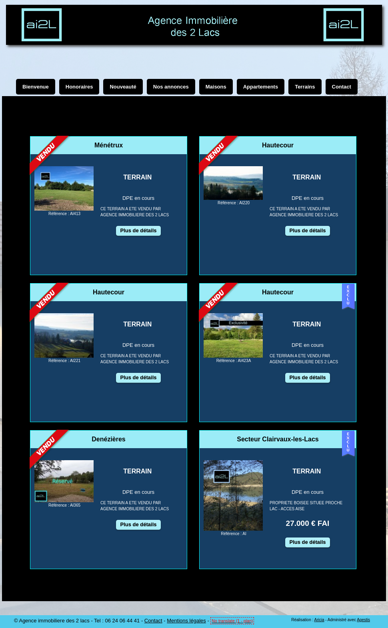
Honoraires (79, 87)
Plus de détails (138, 230)
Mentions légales (186, 621)
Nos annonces (171, 87)
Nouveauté (123, 87)
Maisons (216, 87)
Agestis (363, 620)
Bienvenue (35, 87)
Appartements (260, 87)
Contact (153, 621)
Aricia (319, 620)
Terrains (305, 87)
